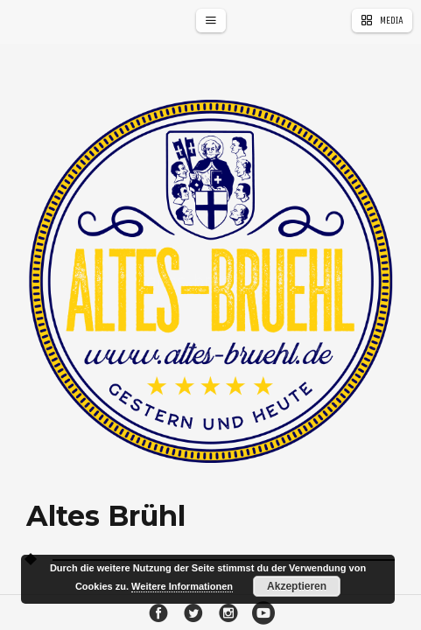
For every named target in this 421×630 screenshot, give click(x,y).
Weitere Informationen (182, 586)
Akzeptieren (296, 586)
